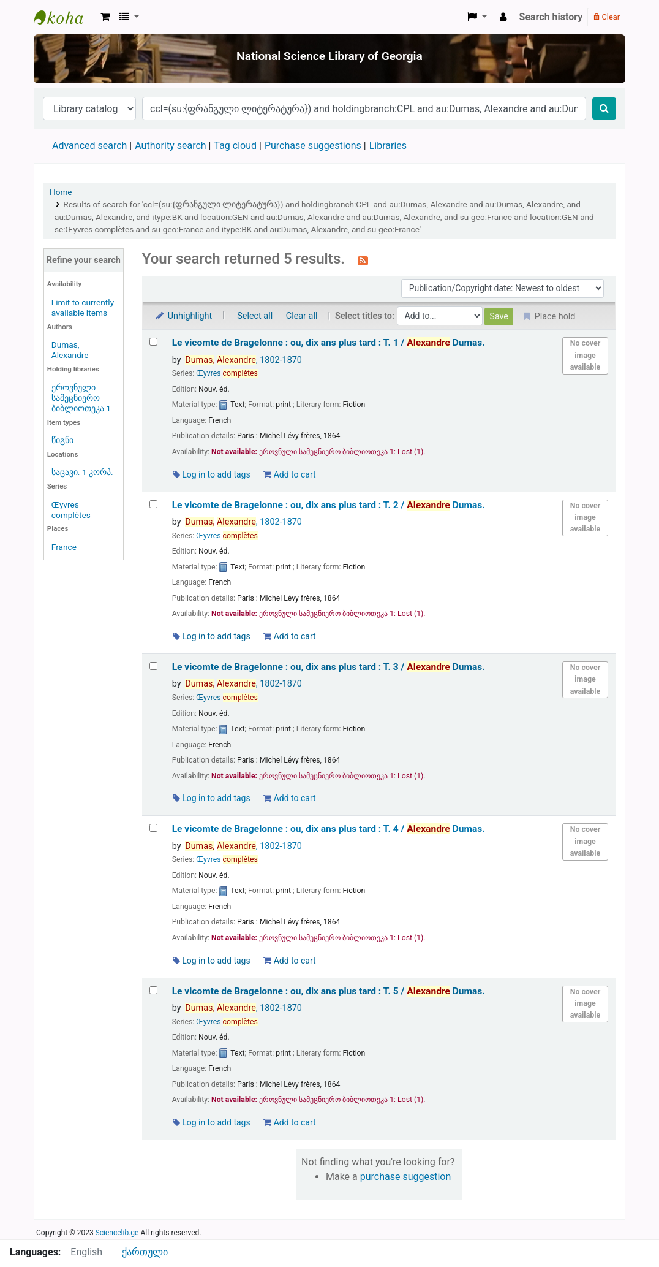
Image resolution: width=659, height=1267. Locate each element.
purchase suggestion (405, 1176)
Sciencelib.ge (117, 1232)
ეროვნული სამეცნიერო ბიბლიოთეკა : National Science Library (65, 17)
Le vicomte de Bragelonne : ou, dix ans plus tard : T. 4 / (328, 828)
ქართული (145, 1252)
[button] (105, 17)
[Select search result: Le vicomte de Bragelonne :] (153, 342)
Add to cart (289, 474)
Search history (551, 17)
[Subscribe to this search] (362, 260)
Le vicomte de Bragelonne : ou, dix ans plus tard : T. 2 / (328, 505)
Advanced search (89, 145)
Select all (255, 316)
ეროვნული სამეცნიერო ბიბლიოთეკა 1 (81, 397)
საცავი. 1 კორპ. (82, 472)
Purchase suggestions (313, 145)
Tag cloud (235, 145)
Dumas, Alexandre (70, 350)
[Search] (604, 108)
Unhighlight (183, 316)
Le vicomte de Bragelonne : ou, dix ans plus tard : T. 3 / (328, 666)
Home (61, 192)
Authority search (170, 145)
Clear (606, 16)
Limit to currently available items (82, 307)
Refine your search (84, 260)
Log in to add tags (211, 474)
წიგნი (62, 440)
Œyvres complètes (71, 510)
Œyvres (227, 373)
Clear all (302, 316)
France (64, 547)
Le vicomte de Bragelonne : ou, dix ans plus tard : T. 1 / (328, 342)
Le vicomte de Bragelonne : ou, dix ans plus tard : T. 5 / (328, 991)
